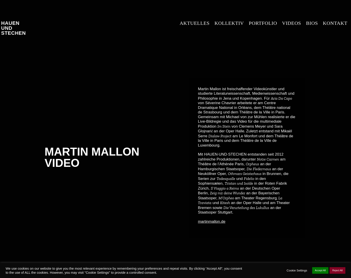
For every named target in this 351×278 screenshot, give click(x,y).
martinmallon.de (211, 221)
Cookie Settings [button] (297, 270)
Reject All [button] (337, 270)
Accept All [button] (320, 270)
